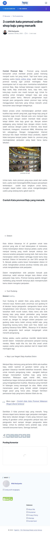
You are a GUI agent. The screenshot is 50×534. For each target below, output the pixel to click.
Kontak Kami (31, 521)
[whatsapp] (16, 436)
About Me (30, 509)
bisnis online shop (23, 79)
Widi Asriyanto (16, 483)
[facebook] (8, 436)
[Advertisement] (25, 51)
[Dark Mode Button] (46, 3)
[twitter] (12, 436)
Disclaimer (31, 512)
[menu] (5, 3)
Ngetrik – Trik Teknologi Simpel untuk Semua (28, 530)
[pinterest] (24, 436)
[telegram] (20, 436)
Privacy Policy (32, 515)
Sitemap (30, 518)
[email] (28, 436)
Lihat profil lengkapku (11, 490)
